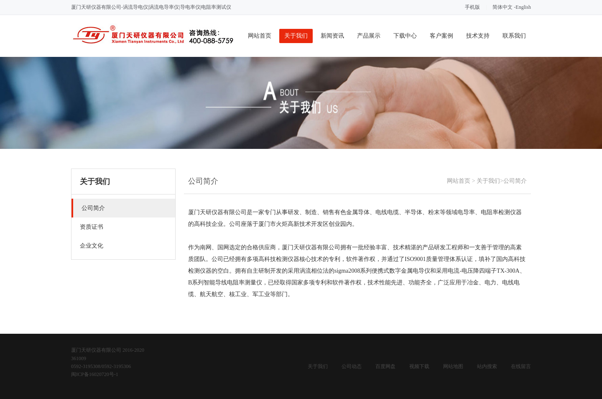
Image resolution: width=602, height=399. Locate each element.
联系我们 (514, 36)
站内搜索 (487, 366)
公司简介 (515, 181)
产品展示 (368, 36)
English (523, 7)
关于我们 (296, 36)
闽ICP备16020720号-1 (94, 374)
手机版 (472, 7)
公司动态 (352, 366)
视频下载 (419, 366)
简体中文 (502, 7)
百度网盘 (385, 366)
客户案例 (441, 36)
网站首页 (259, 36)
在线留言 (521, 366)
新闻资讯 (332, 36)
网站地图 (453, 366)
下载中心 (405, 36)
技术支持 (478, 36)
